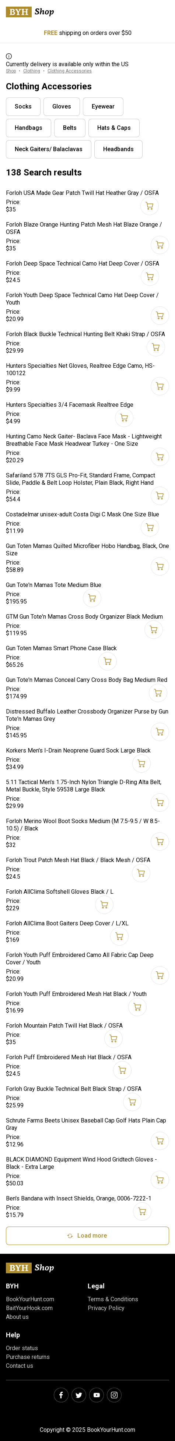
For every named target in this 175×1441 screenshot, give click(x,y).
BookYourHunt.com (30, 1299)
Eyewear (103, 106)
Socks (23, 106)
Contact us (19, 1365)
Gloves (61, 106)
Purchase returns (28, 1356)
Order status (22, 1348)
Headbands (118, 149)
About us (17, 1316)
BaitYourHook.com (29, 1308)
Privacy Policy (106, 1308)
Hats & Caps (114, 127)
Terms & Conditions (113, 1299)
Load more (86, 1235)
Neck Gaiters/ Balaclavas (49, 149)
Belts (70, 127)
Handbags (28, 127)
